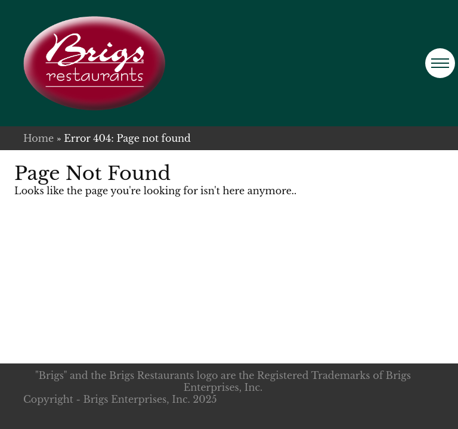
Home (38, 138)
